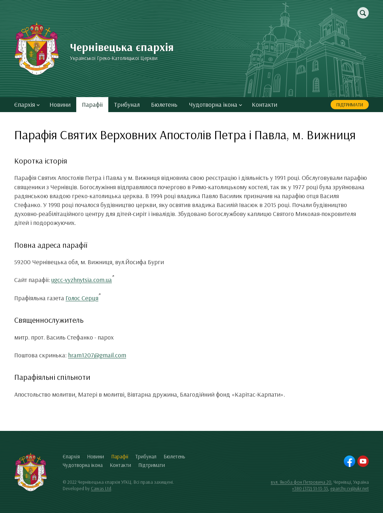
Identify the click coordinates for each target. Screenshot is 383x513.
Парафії (92, 104)
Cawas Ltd (101, 488)
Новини (60, 104)
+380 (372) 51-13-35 (310, 488)
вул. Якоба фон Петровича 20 (301, 482)
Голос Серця (82, 298)
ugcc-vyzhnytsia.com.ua (81, 280)
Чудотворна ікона (215, 104)
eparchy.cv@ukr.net (349, 488)
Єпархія (27, 104)
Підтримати (349, 104)
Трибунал (127, 104)
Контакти (264, 104)
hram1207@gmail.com (97, 355)
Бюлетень (164, 104)
